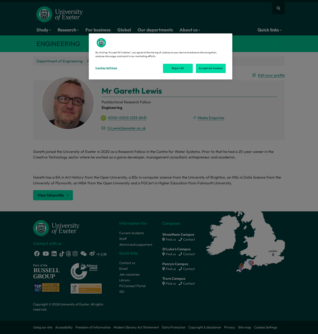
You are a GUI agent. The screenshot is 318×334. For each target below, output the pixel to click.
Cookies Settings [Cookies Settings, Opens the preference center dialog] (106, 68)
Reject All (178, 68)
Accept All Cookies (211, 68)
